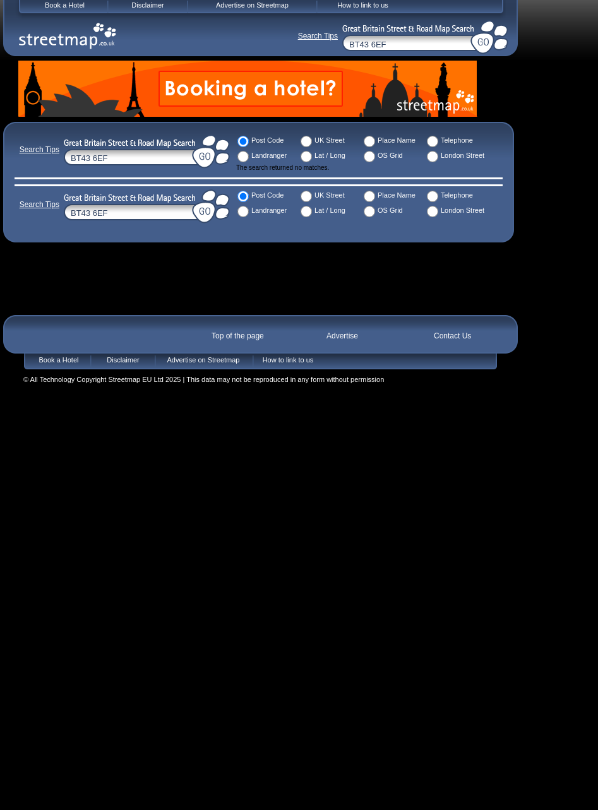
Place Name (397, 140)
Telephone (457, 140)
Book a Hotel (59, 360)
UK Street (329, 140)
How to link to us (288, 360)
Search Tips (39, 149)
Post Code (267, 140)
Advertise (342, 335)
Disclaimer (123, 360)
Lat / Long (329, 155)
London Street (462, 155)
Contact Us (452, 335)
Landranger (269, 155)
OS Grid (390, 155)
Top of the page (238, 335)
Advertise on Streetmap (203, 360)
